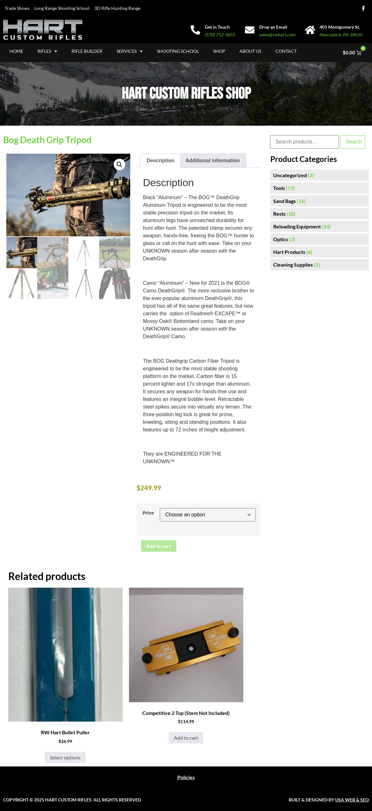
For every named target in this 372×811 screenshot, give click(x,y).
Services (130, 51)
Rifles (47, 51)
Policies (186, 777)
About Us (250, 51)
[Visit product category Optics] (319, 239)
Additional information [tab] (213, 160)
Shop (219, 51)
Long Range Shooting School (62, 8)
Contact (286, 51)
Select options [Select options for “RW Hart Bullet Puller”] (65, 757)
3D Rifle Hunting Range (117, 8)
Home (16, 51)
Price (148, 513)
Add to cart (158, 546)
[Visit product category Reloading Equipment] (319, 226)
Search (354, 141)
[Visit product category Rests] (319, 213)
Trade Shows (17, 8)
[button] (119, 164)
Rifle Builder (86, 51)
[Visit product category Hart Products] (319, 251)
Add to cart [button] (186, 738)
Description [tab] (160, 160)
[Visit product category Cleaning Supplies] (319, 264)
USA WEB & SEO (352, 799)
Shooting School (178, 51)
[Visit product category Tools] (319, 187)
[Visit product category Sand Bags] (319, 200)
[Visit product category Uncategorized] (319, 175)
